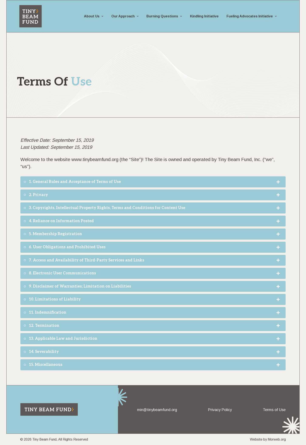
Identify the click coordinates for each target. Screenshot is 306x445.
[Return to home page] (49, 409)
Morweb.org (277, 439)
